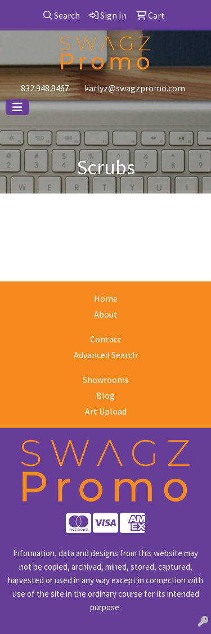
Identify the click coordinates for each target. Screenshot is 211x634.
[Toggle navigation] (17, 107)
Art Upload (106, 411)
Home (106, 298)
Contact (106, 339)
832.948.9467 (45, 88)
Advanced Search (105, 354)
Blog (105, 395)
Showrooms (106, 379)
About (106, 314)
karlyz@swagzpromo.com (134, 88)
